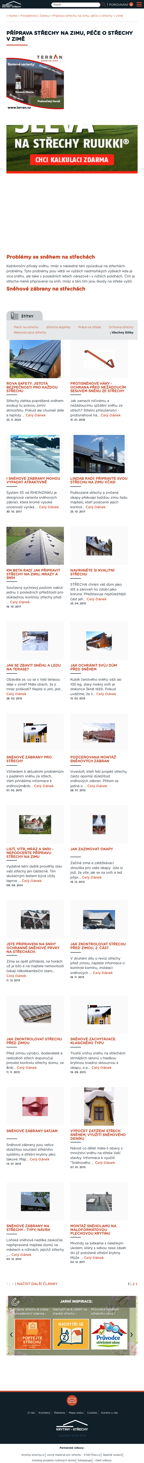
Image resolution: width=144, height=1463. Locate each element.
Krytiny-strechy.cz (33, 1455)
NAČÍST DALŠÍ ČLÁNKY (37, 1284)
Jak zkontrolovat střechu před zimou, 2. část (98, 946)
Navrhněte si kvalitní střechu (92, 572)
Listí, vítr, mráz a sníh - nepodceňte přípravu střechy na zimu (29, 853)
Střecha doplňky (58, 327)
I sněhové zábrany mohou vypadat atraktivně (33, 480)
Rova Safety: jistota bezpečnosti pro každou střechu (32, 387)
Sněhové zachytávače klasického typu (92, 1041)
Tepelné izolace (112, 1455)
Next (133, 1336)
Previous (12, 1336)
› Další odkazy (103, 1460)
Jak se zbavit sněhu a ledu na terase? (33, 667)
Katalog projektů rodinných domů (53, 1460)
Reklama (59, 1413)
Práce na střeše (89, 327)
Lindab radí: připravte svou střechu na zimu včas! (98, 480)
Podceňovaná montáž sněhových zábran (93, 759)
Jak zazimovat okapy (91, 849)
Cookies (92, 1413)
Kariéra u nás (109, 1413)
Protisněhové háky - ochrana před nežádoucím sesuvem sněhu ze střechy (98, 387)
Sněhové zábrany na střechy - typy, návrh (28, 1228)
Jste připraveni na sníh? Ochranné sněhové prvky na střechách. (32, 948)
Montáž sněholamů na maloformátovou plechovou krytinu (93, 1230)
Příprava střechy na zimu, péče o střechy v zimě (87, 15)
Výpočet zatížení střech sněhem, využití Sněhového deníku (98, 1135)
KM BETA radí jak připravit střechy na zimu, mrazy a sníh (33, 574)
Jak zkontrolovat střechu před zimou (34, 1041)
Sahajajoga (84, 1460)
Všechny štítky (122, 332)
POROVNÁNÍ (121, 4)
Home (13, 15)
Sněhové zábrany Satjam (32, 1131)
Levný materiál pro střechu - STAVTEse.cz (73, 1455)
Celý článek (36, 415)
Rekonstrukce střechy (30, 332)
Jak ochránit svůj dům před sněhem (93, 667)
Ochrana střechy (121, 327)
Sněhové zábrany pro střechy (29, 759)
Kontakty (44, 1413)
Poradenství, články (34, 15)
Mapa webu (76, 1413)
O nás (31, 1413)
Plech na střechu (26, 327)
